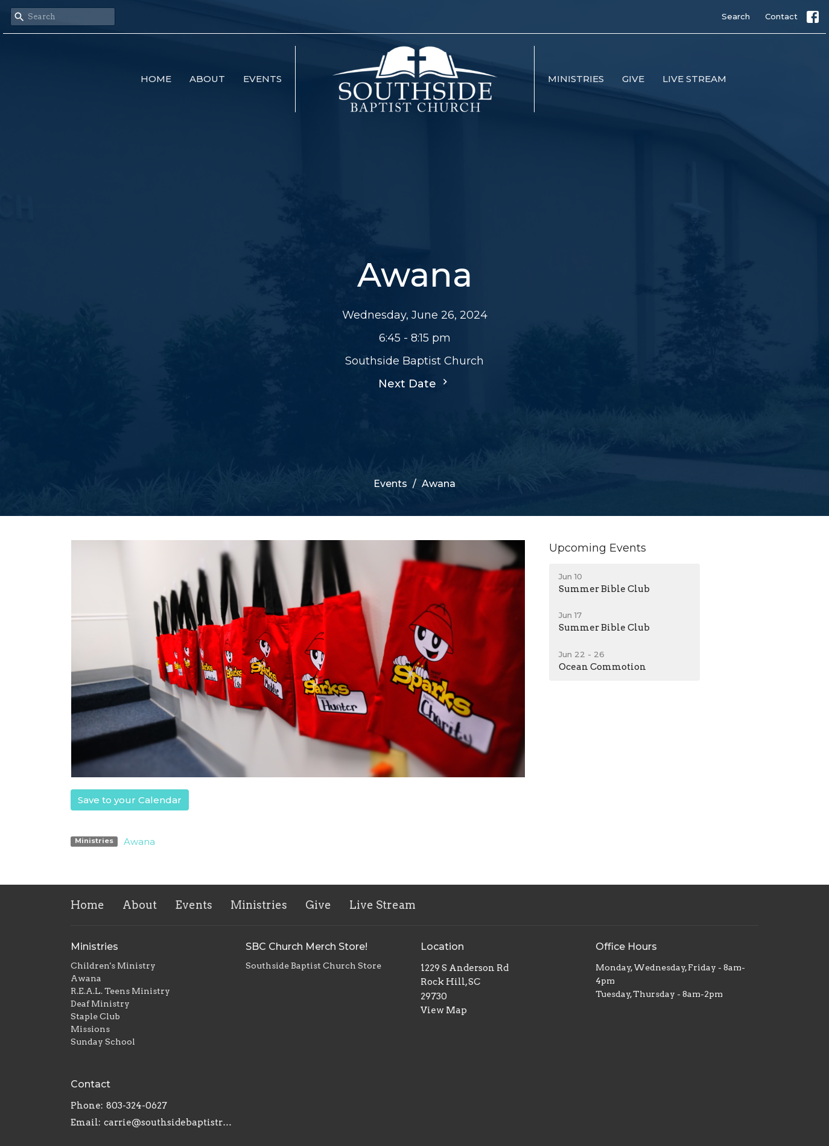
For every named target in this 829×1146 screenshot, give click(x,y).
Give (633, 78)
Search (736, 16)
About (207, 78)
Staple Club (95, 1016)
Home (156, 78)
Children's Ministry (113, 965)
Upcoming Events (597, 548)
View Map (444, 1010)
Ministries (576, 78)
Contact (781, 16)
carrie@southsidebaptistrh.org (168, 1122)
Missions (90, 1029)
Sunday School (103, 1041)
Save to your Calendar (130, 800)
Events (262, 78)
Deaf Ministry (100, 1003)
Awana (139, 841)
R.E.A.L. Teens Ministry (120, 991)
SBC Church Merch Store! (306, 946)
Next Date (414, 383)
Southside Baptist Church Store (313, 965)
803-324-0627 (136, 1105)
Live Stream (694, 78)
